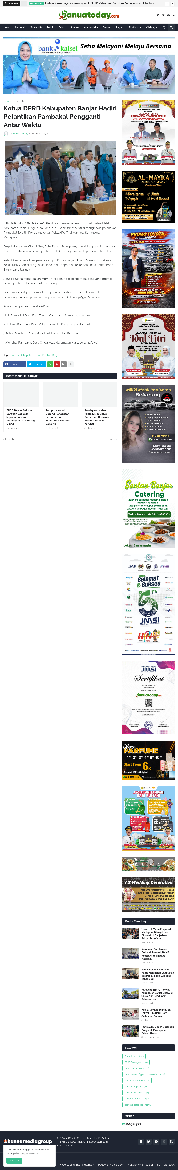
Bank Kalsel (134, 1056)
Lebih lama (109, 439)
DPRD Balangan (136, 1062)
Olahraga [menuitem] (151, 27)
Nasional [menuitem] (20, 27)
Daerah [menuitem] (107, 27)
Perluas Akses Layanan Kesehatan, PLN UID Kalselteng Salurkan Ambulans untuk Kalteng (100, 3)
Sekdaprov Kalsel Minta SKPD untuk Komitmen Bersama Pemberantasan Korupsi (96, 417)
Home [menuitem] (6, 27)
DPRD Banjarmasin (136, 1068)
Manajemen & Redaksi (140, 1164)
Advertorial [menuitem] (89, 27)
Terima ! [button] (14, 1160)
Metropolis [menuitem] (36, 27)
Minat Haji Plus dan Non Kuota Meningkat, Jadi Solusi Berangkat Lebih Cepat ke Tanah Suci (158, 974)
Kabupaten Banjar (30, 355)
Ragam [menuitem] (120, 27)
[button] (167, 4)
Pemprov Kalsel (136, 1098)
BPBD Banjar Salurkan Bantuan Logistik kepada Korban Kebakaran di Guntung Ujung (20, 417)
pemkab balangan (137, 1104)
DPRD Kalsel (134, 1074)
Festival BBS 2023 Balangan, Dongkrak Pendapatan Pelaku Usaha (157, 1030)
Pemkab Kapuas (136, 1086)
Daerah (19, 101)
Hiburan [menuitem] (74, 27)
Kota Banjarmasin (136, 1080)
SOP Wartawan (166, 1164)
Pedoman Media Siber (110, 1164)
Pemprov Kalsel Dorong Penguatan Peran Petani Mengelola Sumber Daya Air (58, 417)
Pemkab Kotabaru (137, 1092)
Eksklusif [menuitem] (134, 27)
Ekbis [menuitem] (62, 27)
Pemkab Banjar (50, 355)
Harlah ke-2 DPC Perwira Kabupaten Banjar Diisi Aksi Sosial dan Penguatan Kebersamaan (157, 994)
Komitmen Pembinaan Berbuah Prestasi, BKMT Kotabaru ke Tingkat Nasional (155, 954)
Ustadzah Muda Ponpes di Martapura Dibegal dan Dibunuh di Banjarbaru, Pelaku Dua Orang (156, 934)
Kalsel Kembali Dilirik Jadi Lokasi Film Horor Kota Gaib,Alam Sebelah (156, 1013)
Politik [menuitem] (50, 27)
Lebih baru (11, 439)
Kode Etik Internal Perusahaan (77, 1164)
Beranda (8, 101)
